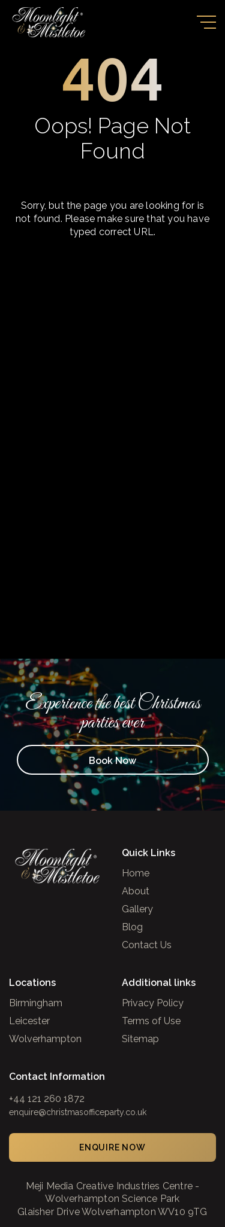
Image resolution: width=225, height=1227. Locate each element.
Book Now (112, 760)
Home (135, 874)
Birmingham (35, 1003)
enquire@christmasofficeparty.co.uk (77, 1112)
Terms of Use (151, 1021)
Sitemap (140, 1039)
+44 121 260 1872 (47, 1098)
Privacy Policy (153, 1003)
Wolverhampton (45, 1039)
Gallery (137, 910)
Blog (132, 927)
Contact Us (147, 945)
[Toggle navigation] (206, 22)
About (135, 892)
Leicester (29, 1021)
